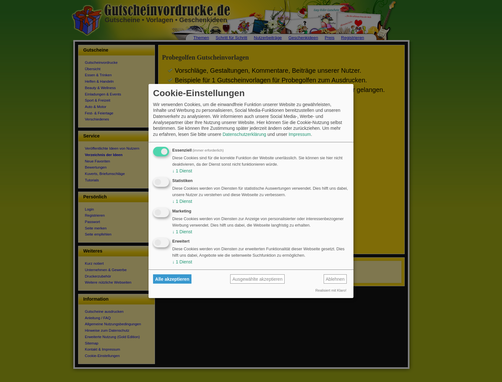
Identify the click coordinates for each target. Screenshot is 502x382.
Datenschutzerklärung (244, 134)
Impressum (299, 134)
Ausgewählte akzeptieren (257, 279)
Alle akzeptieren (172, 279)
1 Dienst (182, 170)
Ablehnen (335, 279)
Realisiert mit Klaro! (330, 290)
